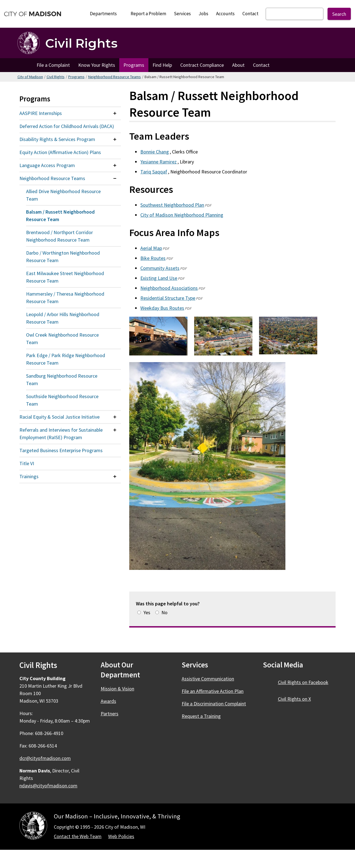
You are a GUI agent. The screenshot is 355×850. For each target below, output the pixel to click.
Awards (108, 701)
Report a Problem (148, 14)
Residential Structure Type (167, 298)
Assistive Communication (208, 678)
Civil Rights (56, 76)
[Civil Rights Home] (67, 43)
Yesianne (159, 161)
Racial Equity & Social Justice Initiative (59, 417)
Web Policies (121, 836)
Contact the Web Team (78, 836)
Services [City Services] (182, 14)
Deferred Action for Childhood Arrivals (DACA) (66, 126)
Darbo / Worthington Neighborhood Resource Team (63, 256)
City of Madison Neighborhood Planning (181, 215)
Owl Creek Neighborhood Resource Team (62, 338)
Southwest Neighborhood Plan (172, 205)
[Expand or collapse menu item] (115, 113)
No (164, 612)
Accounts (225, 14)
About (238, 65)
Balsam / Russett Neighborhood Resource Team (60, 215)
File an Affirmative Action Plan (213, 691)
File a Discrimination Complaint (214, 703)
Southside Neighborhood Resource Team (62, 400)
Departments (105, 15)
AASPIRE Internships (40, 113)
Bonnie (155, 152)
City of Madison (30, 76)
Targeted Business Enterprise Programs (61, 450)
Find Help (162, 65)
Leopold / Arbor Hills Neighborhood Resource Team (62, 318)
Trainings (29, 476)
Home (24, 65)
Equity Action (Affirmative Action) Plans (60, 152)
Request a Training (201, 716)
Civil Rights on (306, 682)
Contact (250, 14)
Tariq (154, 171)
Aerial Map (151, 248)
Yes (146, 612)
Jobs (203, 14)
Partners (109, 713)
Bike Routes (153, 258)
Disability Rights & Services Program (57, 139)
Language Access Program (47, 165)
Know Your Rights (96, 65)
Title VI (26, 463)
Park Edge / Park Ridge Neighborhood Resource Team (65, 359)
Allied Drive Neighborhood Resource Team (63, 195)
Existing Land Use (158, 278)
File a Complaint (53, 65)
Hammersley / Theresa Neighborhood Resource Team (65, 297)
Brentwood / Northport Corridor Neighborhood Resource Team (59, 236)
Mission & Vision (117, 688)
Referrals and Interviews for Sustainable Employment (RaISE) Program (61, 434)
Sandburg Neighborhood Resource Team (61, 379)
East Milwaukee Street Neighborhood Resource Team (65, 277)
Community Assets (159, 268)
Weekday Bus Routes (162, 308)
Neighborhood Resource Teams (114, 76)
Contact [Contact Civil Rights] (261, 65)
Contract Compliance (202, 65)
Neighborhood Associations (169, 288)
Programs (133, 65)
